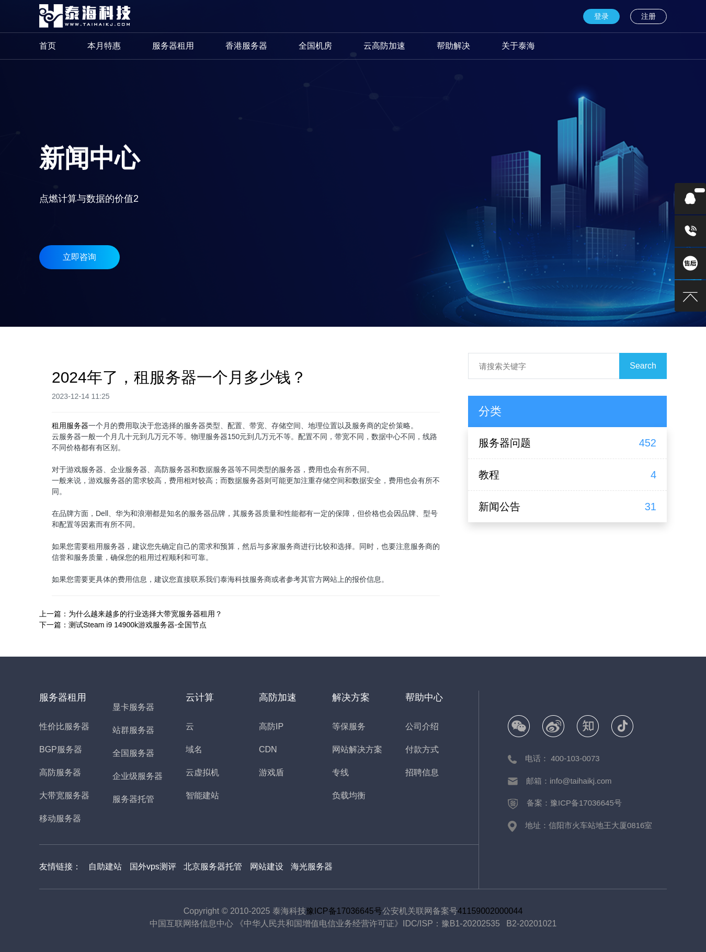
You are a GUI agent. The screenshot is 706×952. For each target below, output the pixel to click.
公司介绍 (422, 726)
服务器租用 (173, 45)
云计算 (200, 697)
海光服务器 (312, 866)
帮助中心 (424, 697)
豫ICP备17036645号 (344, 911)
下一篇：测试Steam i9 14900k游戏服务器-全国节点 (123, 625)
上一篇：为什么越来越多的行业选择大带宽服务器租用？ (130, 614)
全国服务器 (133, 753)
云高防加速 (384, 45)
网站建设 (266, 866)
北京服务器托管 (213, 866)
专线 (340, 772)
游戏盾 (271, 772)
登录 (601, 16)
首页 (47, 45)
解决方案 (351, 697)
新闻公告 (499, 506)
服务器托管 (133, 799)
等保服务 (349, 726)
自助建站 (105, 866)
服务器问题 (505, 443)
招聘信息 (422, 772)
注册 (648, 16)
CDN (268, 749)
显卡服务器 (133, 707)
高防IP (271, 726)
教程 (489, 474)
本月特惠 (104, 45)
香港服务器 (246, 45)
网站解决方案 (357, 749)
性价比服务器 (64, 726)
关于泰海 (518, 45)
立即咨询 (79, 257)
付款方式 (422, 749)
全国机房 (315, 45)
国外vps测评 (153, 866)
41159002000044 (490, 911)
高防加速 (278, 697)
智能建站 (202, 795)
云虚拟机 (202, 772)
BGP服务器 (60, 749)
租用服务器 (70, 425)
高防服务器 (60, 772)
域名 (194, 749)
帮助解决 (453, 45)
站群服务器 (133, 730)
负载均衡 (349, 795)
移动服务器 (60, 818)
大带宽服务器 (64, 795)
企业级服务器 (137, 776)
